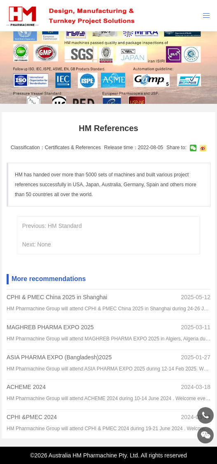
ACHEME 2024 (26, 387)
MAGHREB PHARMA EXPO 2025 (50, 327)
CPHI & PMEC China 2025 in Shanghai (57, 297)
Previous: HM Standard (52, 226)
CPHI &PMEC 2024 (32, 417)
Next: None (36, 244)
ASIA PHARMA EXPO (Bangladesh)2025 (59, 357)
